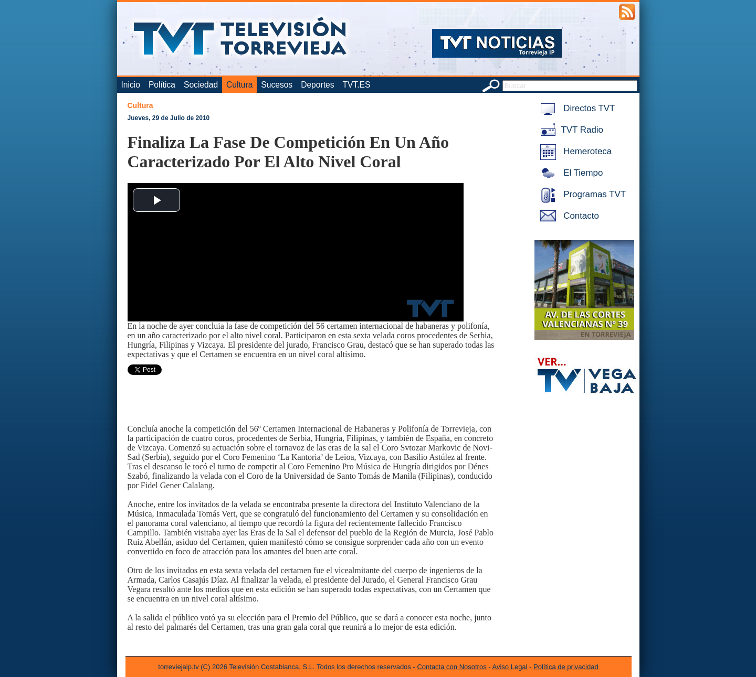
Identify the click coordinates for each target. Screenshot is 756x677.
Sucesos (276, 84)
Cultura (239, 84)
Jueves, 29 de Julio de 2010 (169, 118)
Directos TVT (575, 108)
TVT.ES (356, 84)
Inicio (130, 84)
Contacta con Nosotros (451, 667)
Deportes (317, 84)
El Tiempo (569, 173)
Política (162, 84)
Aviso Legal (510, 667)
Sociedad (201, 84)
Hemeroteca (574, 151)
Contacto (567, 216)
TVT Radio (569, 130)
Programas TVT (581, 194)
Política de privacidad (565, 667)
